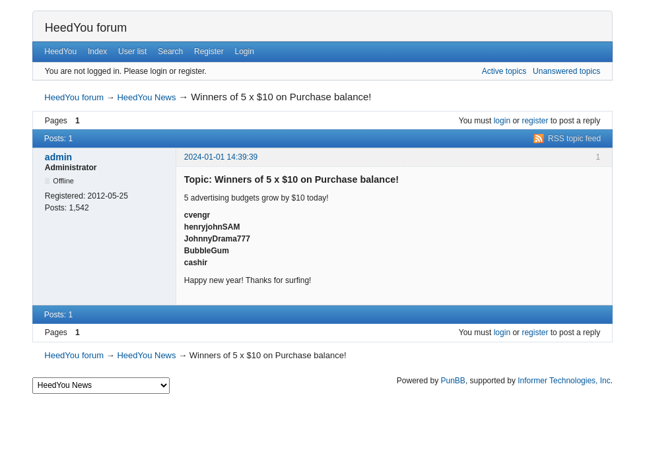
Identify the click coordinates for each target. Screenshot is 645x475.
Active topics (504, 71)
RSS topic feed (574, 138)
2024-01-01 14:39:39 (220, 157)
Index (97, 51)
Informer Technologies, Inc (564, 380)
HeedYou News (146, 97)
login (502, 120)
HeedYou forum (86, 27)
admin (58, 157)
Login (244, 51)
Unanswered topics (566, 71)
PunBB (453, 380)
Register (209, 51)
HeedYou (60, 51)
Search (170, 51)
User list (132, 51)
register (535, 120)
